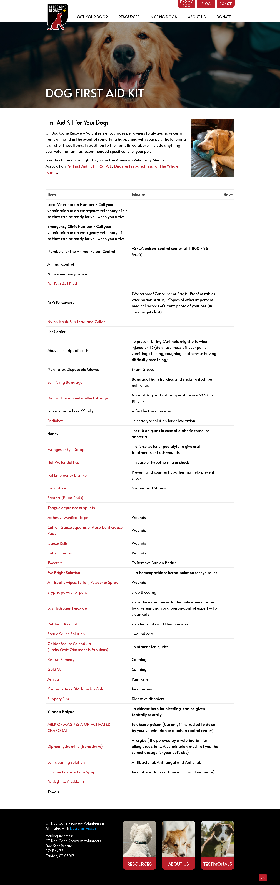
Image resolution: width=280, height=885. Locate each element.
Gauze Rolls (58, 543)
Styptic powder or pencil (68, 592)
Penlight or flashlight (66, 781)
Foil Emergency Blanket (68, 475)
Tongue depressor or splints (71, 507)
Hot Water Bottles (63, 462)
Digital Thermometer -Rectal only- (78, 398)
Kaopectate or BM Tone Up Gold (76, 688)
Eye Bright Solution (64, 572)
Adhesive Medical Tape (68, 517)
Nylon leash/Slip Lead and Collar (76, 321)
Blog (206, 4)
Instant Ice (57, 487)
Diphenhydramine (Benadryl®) (75, 746)
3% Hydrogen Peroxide (67, 608)
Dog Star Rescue (83, 828)
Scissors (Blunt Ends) (65, 497)
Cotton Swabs (60, 552)
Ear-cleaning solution (66, 762)
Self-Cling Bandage (65, 382)
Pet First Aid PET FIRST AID (89, 166)
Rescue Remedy (61, 659)
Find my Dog (186, 4)
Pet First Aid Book (63, 283)
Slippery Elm (58, 698)
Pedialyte (56, 420)
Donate (225, 4)
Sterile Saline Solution (66, 633)
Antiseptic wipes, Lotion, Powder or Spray (83, 582)
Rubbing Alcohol (62, 623)
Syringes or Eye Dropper (68, 449)
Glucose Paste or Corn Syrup (72, 772)
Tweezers (55, 562)
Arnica (53, 679)
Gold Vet (55, 669)
